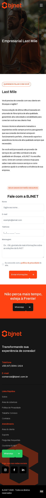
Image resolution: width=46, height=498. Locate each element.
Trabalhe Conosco (9, 413)
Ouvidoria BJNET (9, 446)
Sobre (4, 397)
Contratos (6, 418)
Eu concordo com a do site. (23, 264)
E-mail (4, 214)
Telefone (5, 227)
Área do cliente (8, 429)
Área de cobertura (9, 402)
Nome (4, 202)
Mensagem (6, 239)
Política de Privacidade (11, 408)
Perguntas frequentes (11, 440)
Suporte (5, 435)
